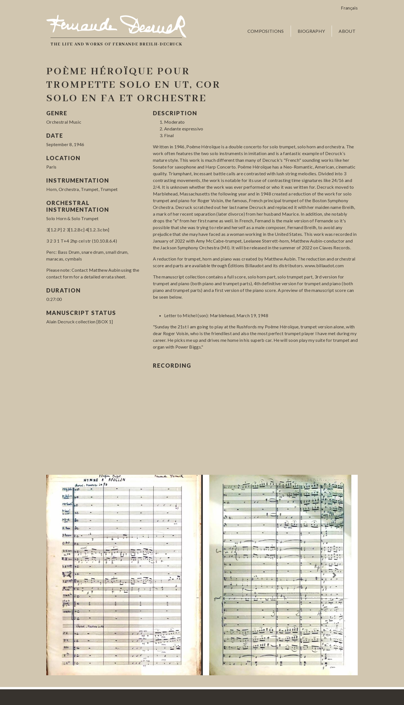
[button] (69, 575)
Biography (311, 31)
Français (349, 7)
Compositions (265, 31)
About (347, 31)
